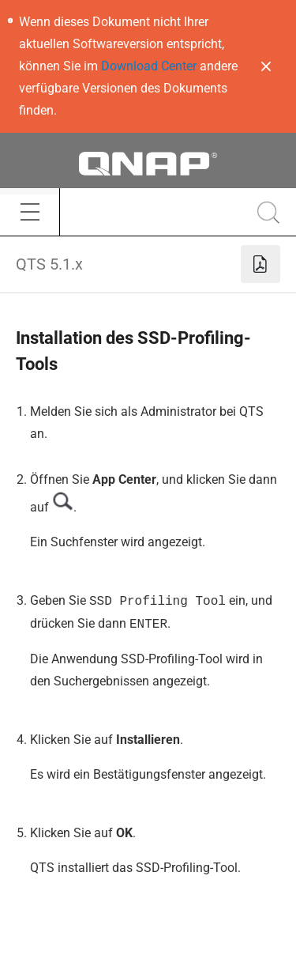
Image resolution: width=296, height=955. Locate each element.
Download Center (149, 66)
